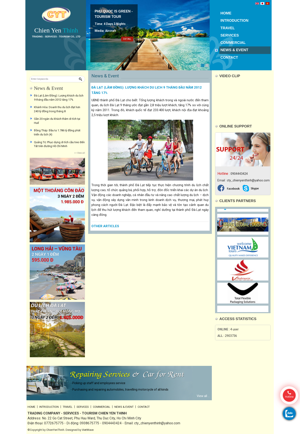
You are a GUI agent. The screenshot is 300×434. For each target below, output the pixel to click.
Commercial (233, 43)
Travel (227, 28)
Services (229, 35)
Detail (127, 39)
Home (225, 13)
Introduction (234, 20)
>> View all (79, 153)
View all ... (203, 396)
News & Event (234, 50)
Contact (229, 57)
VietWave (88, 429)
